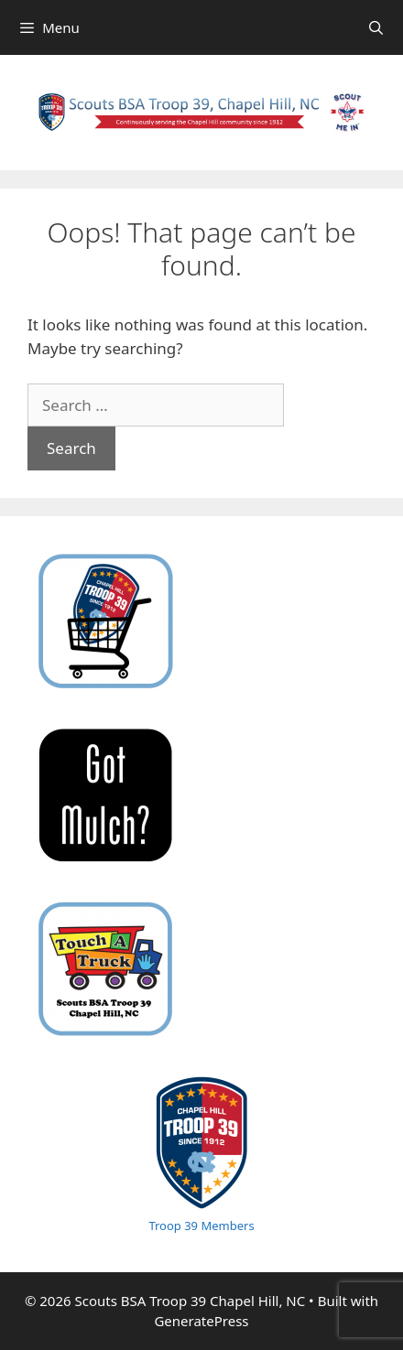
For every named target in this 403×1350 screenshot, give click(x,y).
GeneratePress (201, 1321)
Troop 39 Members (201, 1225)
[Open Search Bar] (376, 27)
